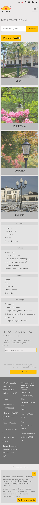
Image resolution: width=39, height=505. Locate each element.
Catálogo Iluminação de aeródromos (18, 311)
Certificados (9, 234)
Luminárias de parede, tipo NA (16, 262)
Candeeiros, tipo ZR (12, 265)
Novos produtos (11, 252)
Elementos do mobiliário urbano (16, 269)
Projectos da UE (11, 231)
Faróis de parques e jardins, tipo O (17, 259)
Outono (19, 170)
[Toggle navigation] (35, 9)
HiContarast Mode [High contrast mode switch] (11, 38)
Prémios (8, 238)
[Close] (34, 474)
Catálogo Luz (9, 304)
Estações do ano (11, 290)
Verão (19, 81)
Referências (9, 293)
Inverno (20, 215)
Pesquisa (32, 28)
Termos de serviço (11, 241)
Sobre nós (8, 228)
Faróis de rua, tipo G (12, 255)
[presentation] (21, 358)
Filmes (7, 283)
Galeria (7, 280)
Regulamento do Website (26, 500)
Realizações (9, 286)
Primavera (19, 125)
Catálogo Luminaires (12, 307)
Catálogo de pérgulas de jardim (16, 320)
